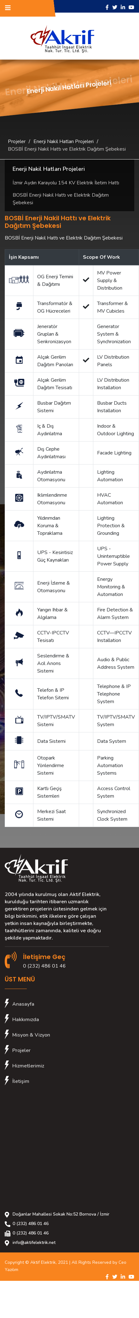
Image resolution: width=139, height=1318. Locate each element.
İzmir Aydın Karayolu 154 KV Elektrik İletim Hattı (66, 182)
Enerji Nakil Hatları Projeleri (63, 141)
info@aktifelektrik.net (34, 1243)
